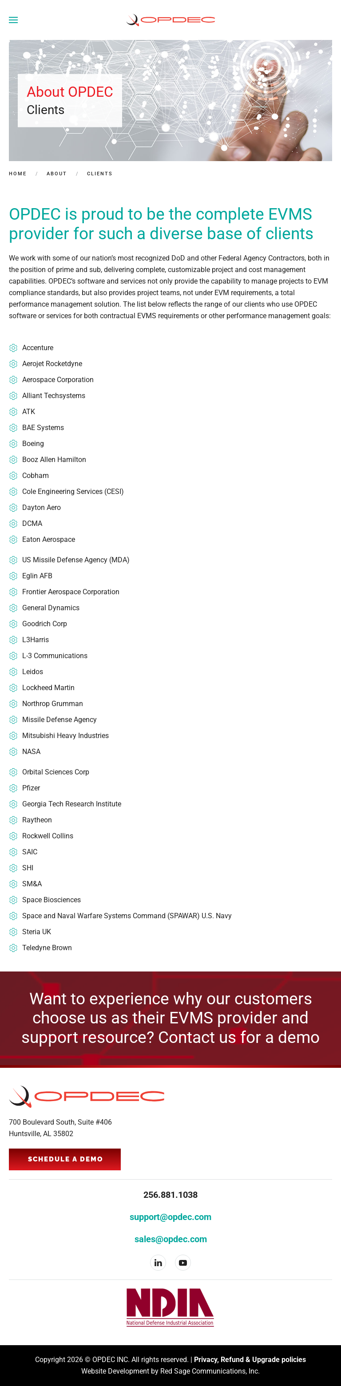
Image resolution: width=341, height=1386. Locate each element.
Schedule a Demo (65, 1159)
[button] (13, 20)
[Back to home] (170, 20)
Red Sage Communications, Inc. (210, 1371)
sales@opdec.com (171, 1239)
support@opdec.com (170, 1217)
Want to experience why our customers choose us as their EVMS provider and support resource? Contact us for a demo (170, 1018)
